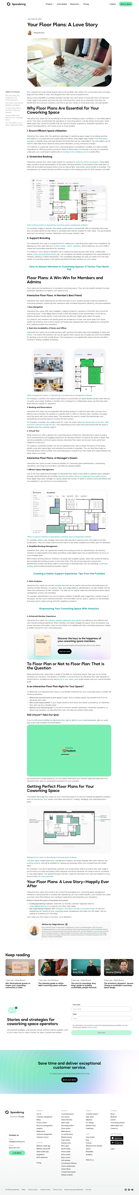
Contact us (114, 1128)
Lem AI (39, 1114)
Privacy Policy (92, 1027)
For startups (90, 1122)
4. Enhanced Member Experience (41, 616)
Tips (29, 19)
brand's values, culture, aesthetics (67, 246)
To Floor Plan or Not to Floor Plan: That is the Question (13, 110)
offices (29, 335)
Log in (112, 1149)
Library (88, 1149)
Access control (42, 1122)
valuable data (60, 585)
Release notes (91, 1125)
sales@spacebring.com (17, 1141)
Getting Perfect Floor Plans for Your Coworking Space (14, 118)
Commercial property (68, 1172)
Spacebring (38, 799)
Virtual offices (66, 1169)
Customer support (92, 1114)
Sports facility (65, 1149)
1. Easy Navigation (35, 307)
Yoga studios (65, 1140)
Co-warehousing (67, 1134)
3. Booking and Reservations (39, 407)
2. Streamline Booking (40, 157)
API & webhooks (42, 1157)
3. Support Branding (38, 238)
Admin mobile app (43, 1151)
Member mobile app (43, 1146)
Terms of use (57, 1189)
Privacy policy (33, 1189)
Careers (113, 1120)
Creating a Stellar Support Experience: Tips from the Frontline (69, 574)
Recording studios (67, 1125)
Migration (89, 1120)
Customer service (43, 1137)
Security (88, 1189)
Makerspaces (66, 1131)
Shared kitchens (66, 1120)
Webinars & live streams (94, 1146)
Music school (65, 1157)
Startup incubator (67, 1175)
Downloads (90, 1128)
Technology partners (117, 1122)
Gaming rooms (66, 1143)
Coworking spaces (67, 1114)
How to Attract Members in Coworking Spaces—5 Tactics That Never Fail (69, 268)
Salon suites (65, 1122)
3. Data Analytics (34, 581)
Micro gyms (65, 1146)
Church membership (68, 1166)
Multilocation (41, 1131)
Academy (89, 1154)
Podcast (88, 1143)
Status (23, 1189)
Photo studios (66, 1128)
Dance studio (65, 1154)
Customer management (44, 1117)
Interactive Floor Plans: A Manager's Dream (52, 458)
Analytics (40, 1128)
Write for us (90, 1160)
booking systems (33, 863)
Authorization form (116, 1125)
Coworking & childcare (69, 1163)
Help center (90, 1117)
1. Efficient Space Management (40, 470)
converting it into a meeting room (74, 152)
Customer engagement (44, 1134)
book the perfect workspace (87, 162)
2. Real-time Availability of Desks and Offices (47, 328)
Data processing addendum (73, 1189)
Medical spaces (66, 1137)
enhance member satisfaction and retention (65, 620)
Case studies (62, 4)
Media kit (113, 1117)
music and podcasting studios (44, 254)
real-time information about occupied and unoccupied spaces (82, 476)
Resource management (44, 1125)
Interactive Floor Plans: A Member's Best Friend (54, 295)
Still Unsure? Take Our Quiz (43, 715)
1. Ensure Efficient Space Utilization (47, 131)
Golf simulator (65, 1160)
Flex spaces (65, 1117)
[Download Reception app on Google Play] (116, 1142)
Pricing (86, 4)
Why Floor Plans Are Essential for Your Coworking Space (12, 98)
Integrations (41, 1154)
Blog (87, 1140)
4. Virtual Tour (33, 431)
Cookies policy (45, 1189)
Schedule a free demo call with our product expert (75, 909)
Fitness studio (66, 1151)
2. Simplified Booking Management (42, 546)
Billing (38, 1120)
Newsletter (89, 1151)
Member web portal (43, 1149)
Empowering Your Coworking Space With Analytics (69, 609)
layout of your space (65, 679)
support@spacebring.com (39, 906)
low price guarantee (45, 876)
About (112, 1114)
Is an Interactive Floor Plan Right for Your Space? (55, 686)
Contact (113, 4)
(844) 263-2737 (14, 1148)
